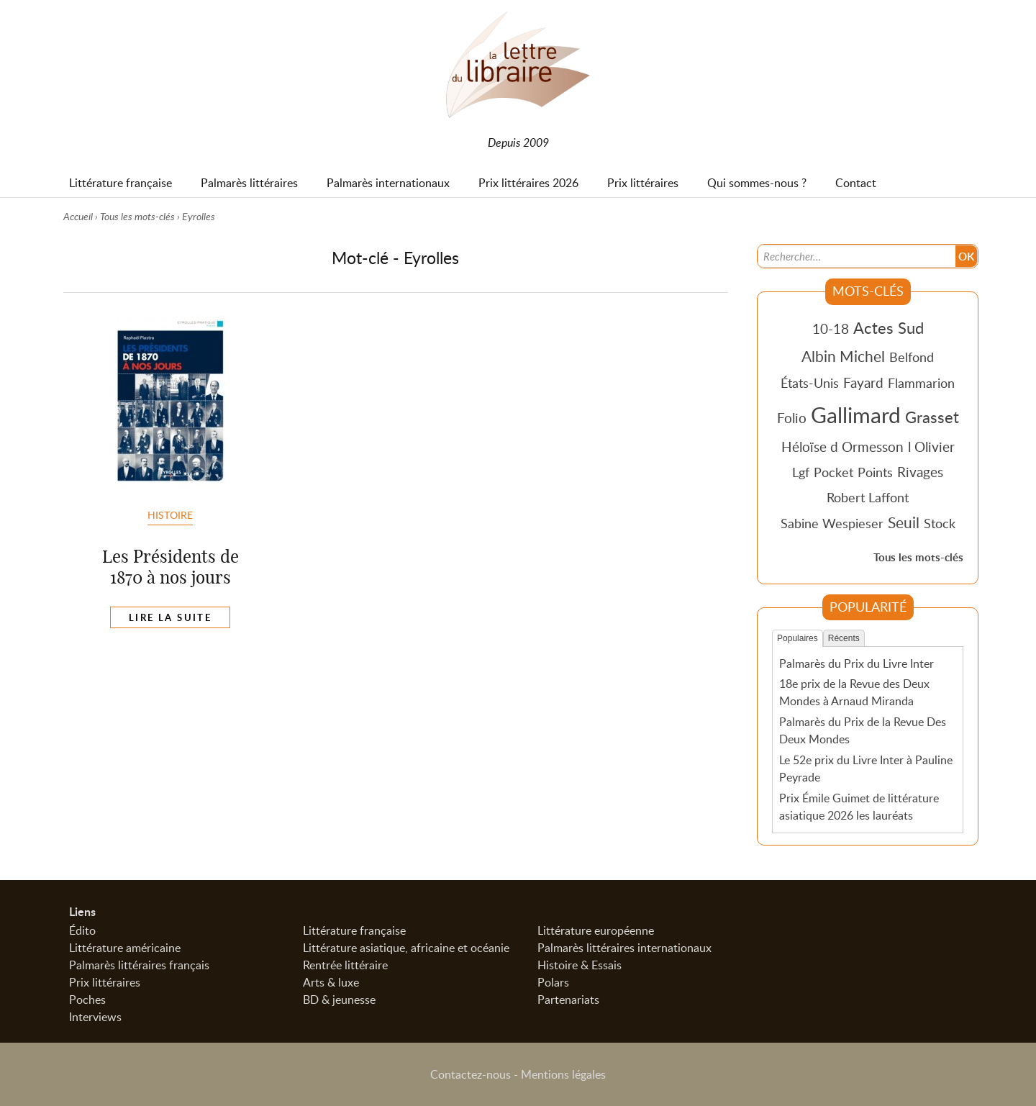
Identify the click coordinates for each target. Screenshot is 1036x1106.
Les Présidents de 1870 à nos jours (170, 566)
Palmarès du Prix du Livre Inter (856, 663)
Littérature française (354, 930)
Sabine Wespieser (832, 523)
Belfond (911, 357)
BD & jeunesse (339, 999)
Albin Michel (843, 356)
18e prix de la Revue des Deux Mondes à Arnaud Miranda (854, 692)
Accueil (78, 216)
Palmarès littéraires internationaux (624, 948)
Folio (791, 417)
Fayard (863, 382)
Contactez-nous (470, 1074)
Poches (87, 999)
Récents (844, 638)
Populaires (797, 638)
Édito (82, 930)
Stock (939, 523)
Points (875, 472)
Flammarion (921, 382)
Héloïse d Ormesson (842, 446)
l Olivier (931, 446)
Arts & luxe (331, 982)
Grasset (932, 416)
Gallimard (856, 414)
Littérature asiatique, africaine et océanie (406, 948)
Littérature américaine (125, 948)
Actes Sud (888, 327)
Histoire (170, 514)
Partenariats (568, 999)
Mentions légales (563, 1074)
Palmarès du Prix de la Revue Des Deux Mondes (862, 730)
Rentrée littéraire (345, 965)
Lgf (800, 472)
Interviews (95, 1017)
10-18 (830, 328)
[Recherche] (856, 256)
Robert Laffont (868, 497)
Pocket (833, 472)
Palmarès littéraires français (139, 965)
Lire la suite (170, 617)
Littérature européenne (595, 930)
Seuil (903, 522)
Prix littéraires (104, 982)
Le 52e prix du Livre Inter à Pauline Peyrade (866, 768)
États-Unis (810, 382)
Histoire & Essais (579, 965)
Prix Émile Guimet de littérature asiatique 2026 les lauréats (859, 806)
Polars (553, 982)
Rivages (920, 471)
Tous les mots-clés (137, 216)
